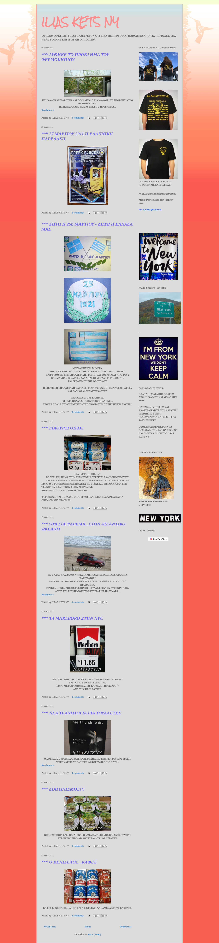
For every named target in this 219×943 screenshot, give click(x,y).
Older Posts (125, 926)
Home (88, 926)
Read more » (47, 110)
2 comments (78, 697)
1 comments (78, 212)
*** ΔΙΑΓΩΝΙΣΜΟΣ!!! (63, 789)
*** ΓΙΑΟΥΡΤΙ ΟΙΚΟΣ (62, 428)
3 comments (78, 117)
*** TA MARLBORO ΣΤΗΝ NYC (72, 618)
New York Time (158, 539)
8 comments (78, 846)
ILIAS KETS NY (80, 22)
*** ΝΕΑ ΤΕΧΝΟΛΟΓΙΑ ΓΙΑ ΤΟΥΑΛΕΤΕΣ (81, 712)
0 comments (78, 508)
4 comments (78, 773)
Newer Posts (50, 926)
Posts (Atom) (94, 934)
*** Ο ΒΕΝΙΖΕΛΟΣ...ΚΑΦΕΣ (69, 862)
